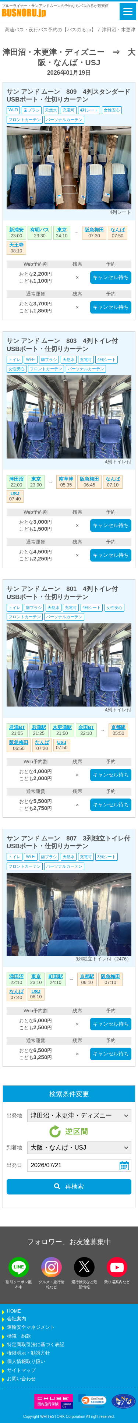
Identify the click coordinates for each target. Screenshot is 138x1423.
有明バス (39, 230)
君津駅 (39, 727)
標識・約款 (19, 1336)
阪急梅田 (94, 230)
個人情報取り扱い (26, 1361)
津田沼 (16, 479)
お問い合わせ (21, 1378)
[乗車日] (79, 1165)
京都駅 (118, 727)
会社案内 (16, 1318)
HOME (14, 1311)
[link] (92, 1401)
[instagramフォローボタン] (51, 1267)
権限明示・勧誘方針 (28, 1353)
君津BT (17, 727)
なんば (117, 230)
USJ (15, 493)
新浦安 (16, 230)
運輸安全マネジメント (31, 1327)
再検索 (69, 1186)
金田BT (86, 727)
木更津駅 (62, 727)
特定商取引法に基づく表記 (35, 1344)
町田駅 (56, 976)
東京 (62, 230)
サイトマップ (21, 1370)
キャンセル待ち (111, 277)
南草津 (66, 479)
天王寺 (16, 245)
